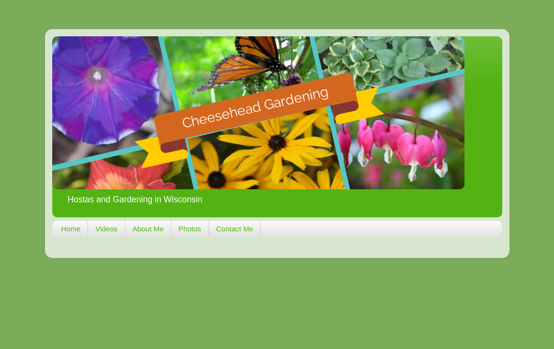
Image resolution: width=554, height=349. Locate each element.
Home (70, 229)
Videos (106, 229)
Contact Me (235, 229)
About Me (148, 229)
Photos (190, 229)
